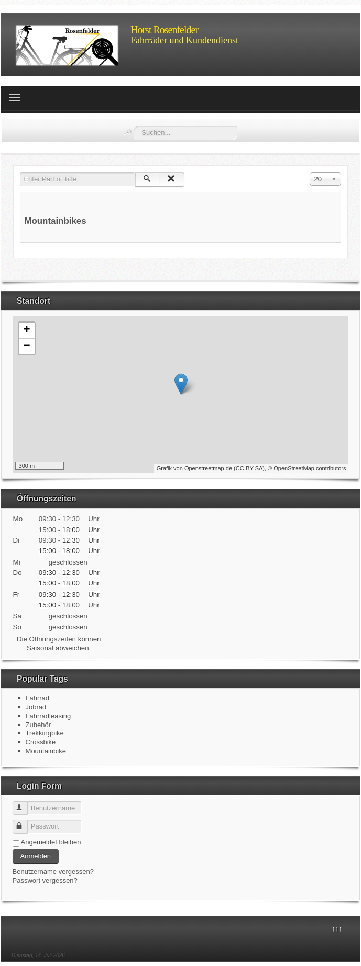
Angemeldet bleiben (51, 842)
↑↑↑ (337, 929)
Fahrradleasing (48, 716)
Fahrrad (38, 698)
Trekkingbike (45, 733)
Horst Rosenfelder (164, 30)
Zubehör (38, 725)
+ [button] (26, 330)
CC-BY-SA (249, 468)
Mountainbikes (55, 221)
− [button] (26, 346)
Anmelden (35, 856)
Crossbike (41, 742)
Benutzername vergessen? (53, 872)
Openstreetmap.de (208, 468)
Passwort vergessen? (45, 880)
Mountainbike (46, 751)
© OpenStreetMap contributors (307, 468)
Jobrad (36, 707)
